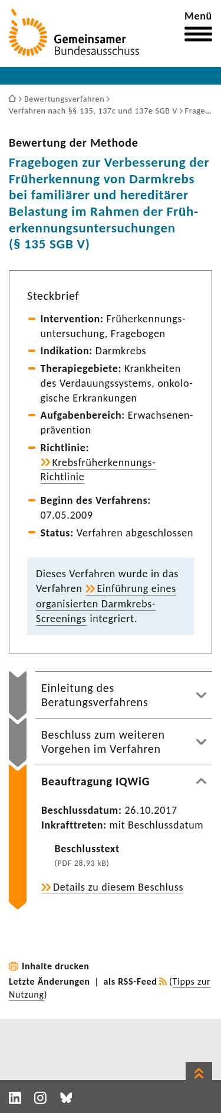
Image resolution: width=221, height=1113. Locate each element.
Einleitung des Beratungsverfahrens (95, 695)
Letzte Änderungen (49, 981)
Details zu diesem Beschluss (118, 887)
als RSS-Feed (130, 981)
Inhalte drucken (56, 966)
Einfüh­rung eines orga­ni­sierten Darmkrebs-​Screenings (106, 603)
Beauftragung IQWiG (95, 781)
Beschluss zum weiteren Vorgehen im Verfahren (103, 741)
